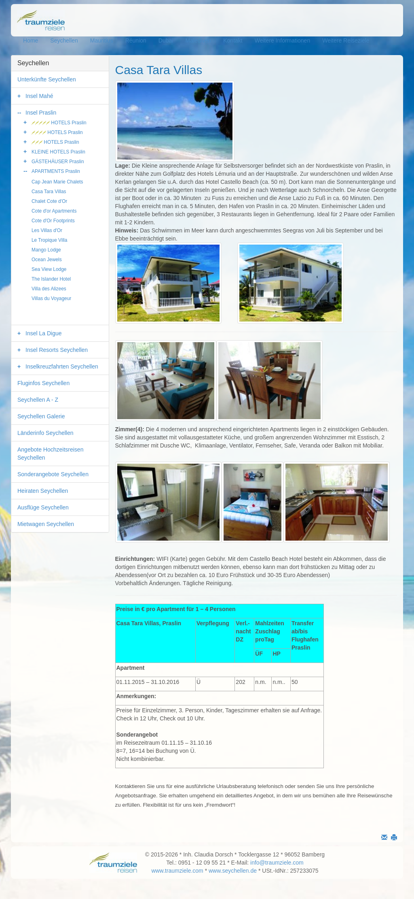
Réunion (135, 40)
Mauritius (101, 40)
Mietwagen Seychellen (45, 524)
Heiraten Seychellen (42, 491)
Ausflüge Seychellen (43, 507)
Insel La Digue (43, 333)
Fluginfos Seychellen (43, 383)
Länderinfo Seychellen (45, 433)
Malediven (198, 40)
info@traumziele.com (277, 862)
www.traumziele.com (177, 870)
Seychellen (64, 40)
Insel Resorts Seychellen (56, 350)
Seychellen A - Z (37, 399)
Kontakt (232, 40)
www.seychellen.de (233, 870)
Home (30, 40)
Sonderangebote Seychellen (53, 474)
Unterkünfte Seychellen (46, 79)
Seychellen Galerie (41, 416)
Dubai (165, 40)
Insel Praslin (40, 112)
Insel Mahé (39, 96)
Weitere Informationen (282, 40)
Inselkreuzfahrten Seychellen (61, 366)
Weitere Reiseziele (345, 40)
